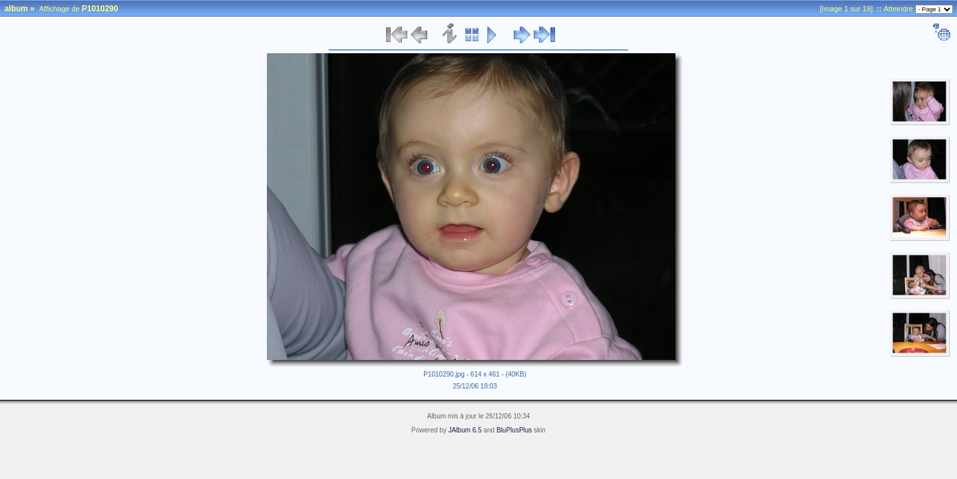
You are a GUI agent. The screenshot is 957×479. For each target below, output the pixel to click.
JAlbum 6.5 (465, 430)
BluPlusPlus (514, 430)
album (16, 8)
